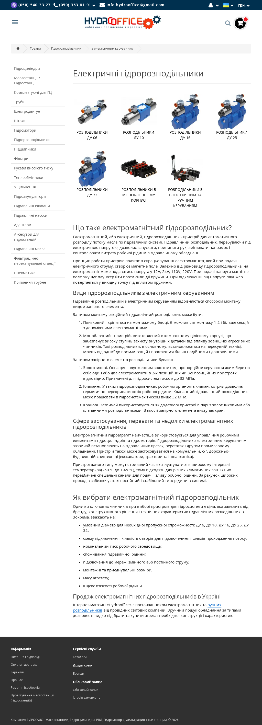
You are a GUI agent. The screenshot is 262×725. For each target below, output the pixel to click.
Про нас (17, 680)
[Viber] (31, 4)
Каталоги (80, 657)
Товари (35, 48)
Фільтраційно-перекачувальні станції (35, 261)
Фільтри (21, 158)
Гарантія (17, 672)
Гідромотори (25, 130)
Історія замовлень (86, 697)
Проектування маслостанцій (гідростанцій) (32, 698)
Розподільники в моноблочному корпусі (139, 195)
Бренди (78, 673)
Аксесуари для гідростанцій (26, 237)
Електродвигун (27, 111)
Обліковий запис (85, 690)
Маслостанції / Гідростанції (27, 80)
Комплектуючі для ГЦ (33, 92)
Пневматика (25, 272)
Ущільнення (25, 187)
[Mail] (132, 4)
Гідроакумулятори (30, 196)
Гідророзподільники (66, 48)
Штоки (20, 120)
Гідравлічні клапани (32, 205)
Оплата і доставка (24, 664)
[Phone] (75, 5)
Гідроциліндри (27, 68)
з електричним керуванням (113, 48)
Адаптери (22, 224)
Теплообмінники (28, 177)
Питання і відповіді (25, 657)
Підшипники (25, 149)
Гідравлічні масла (30, 248)
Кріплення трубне (30, 282)
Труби (19, 101)
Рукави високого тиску (33, 168)
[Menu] (15, 23)
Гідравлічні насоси (30, 215)
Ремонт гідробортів (25, 687)
